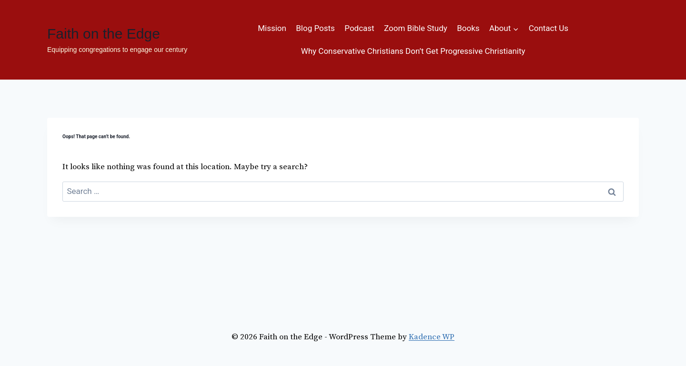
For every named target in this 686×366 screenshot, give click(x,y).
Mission (272, 28)
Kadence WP (431, 337)
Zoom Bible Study (415, 28)
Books (468, 28)
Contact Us (548, 28)
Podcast (359, 28)
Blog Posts (315, 28)
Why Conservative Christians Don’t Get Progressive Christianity (413, 51)
